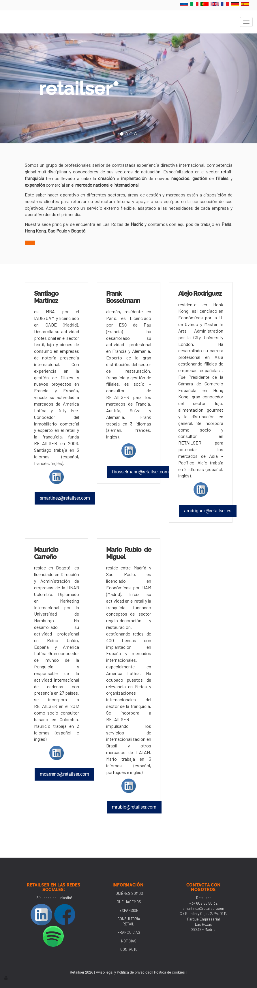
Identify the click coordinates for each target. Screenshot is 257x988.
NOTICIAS (128, 941)
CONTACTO (129, 949)
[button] (19, 88)
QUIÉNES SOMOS (129, 893)
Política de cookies (169, 972)
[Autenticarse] (6, 978)
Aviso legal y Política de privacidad (123, 972)
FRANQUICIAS (129, 932)
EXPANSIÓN (128, 910)
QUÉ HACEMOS (129, 901)
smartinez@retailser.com (203, 908)
